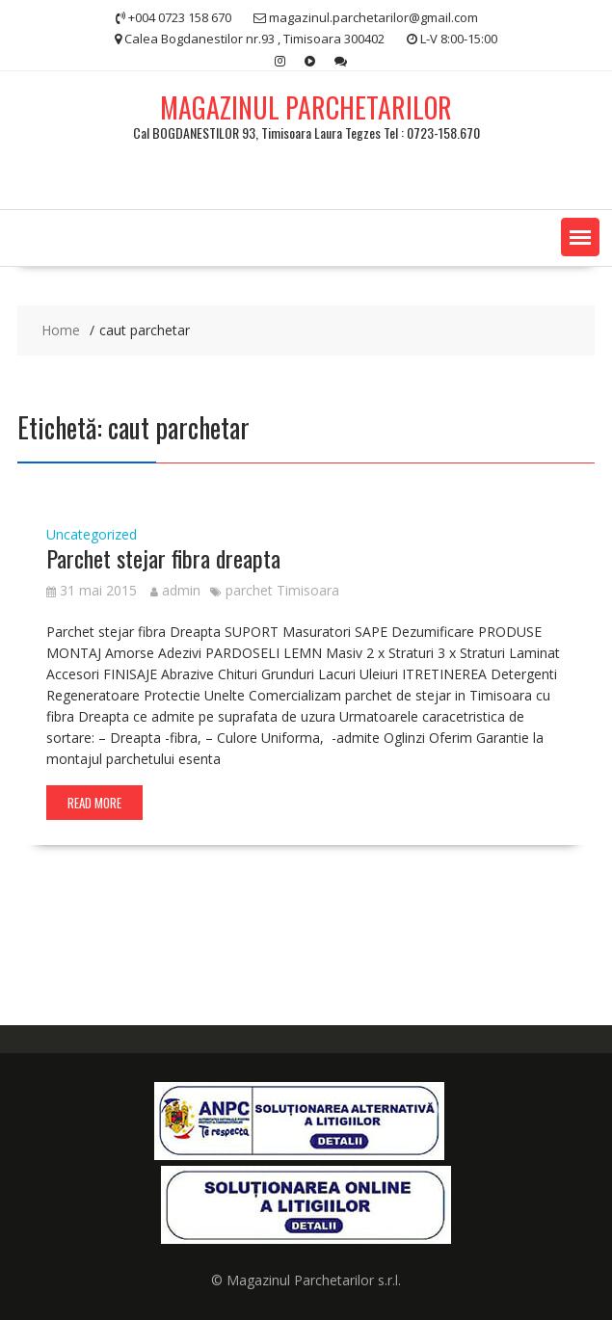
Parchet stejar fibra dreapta (163, 558)
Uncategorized (91, 534)
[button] (580, 237)
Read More (94, 802)
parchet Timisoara (282, 590)
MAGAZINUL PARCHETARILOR (306, 107)
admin (175, 590)
